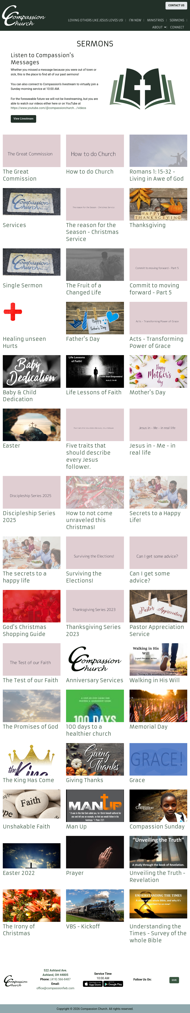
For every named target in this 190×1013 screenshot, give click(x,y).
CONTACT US (176, 5)
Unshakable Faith (26, 826)
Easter (11, 446)
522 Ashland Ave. (55, 970)
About (157, 27)
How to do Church (90, 172)
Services (14, 225)
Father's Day (83, 339)
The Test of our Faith (30, 680)
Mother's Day (148, 392)
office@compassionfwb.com (55, 988)
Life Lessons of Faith (94, 392)
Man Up (76, 826)
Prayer (75, 873)
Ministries (155, 20)
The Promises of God (30, 727)
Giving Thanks (84, 780)
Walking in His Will (155, 680)
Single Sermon (22, 285)
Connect (177, 27)
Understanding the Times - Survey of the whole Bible (158, 933)
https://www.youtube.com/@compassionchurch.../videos (48, 108)
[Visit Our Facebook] (142, 984)
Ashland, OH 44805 (55, 975)
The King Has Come (28, 780)
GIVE (174, 980)
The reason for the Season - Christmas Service (92, 232)
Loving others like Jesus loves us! (95, 20)
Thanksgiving (148, 225)
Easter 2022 (19, 873)
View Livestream (23, 118)
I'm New (135, 20)
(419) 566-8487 (60, 979)
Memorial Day (149, 727)
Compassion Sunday (157, 826)
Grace (137, 780)
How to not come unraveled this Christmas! (89, 520)
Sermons (177, 20)
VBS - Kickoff (83, 926)
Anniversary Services (94, 680)
